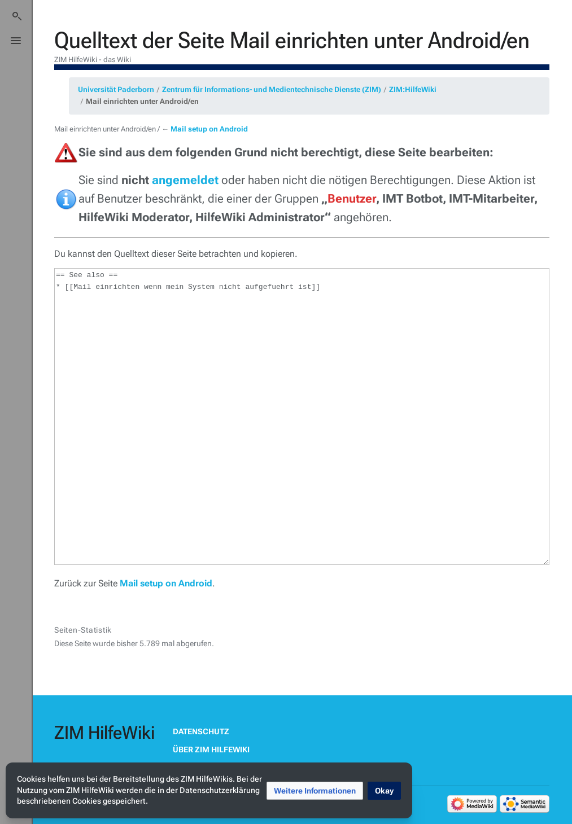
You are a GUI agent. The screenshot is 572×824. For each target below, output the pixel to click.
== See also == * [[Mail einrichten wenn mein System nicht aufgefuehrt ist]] (301, 416)
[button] (315, 791)
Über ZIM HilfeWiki (211, 749)
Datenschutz (201, 731)
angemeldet (185, 180)
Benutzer (352, 198)
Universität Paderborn (116, 89)
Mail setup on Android (209, 129)
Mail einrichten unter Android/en (142, 101)
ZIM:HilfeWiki (412, 89)
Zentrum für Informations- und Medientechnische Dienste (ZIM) (271, 89)
